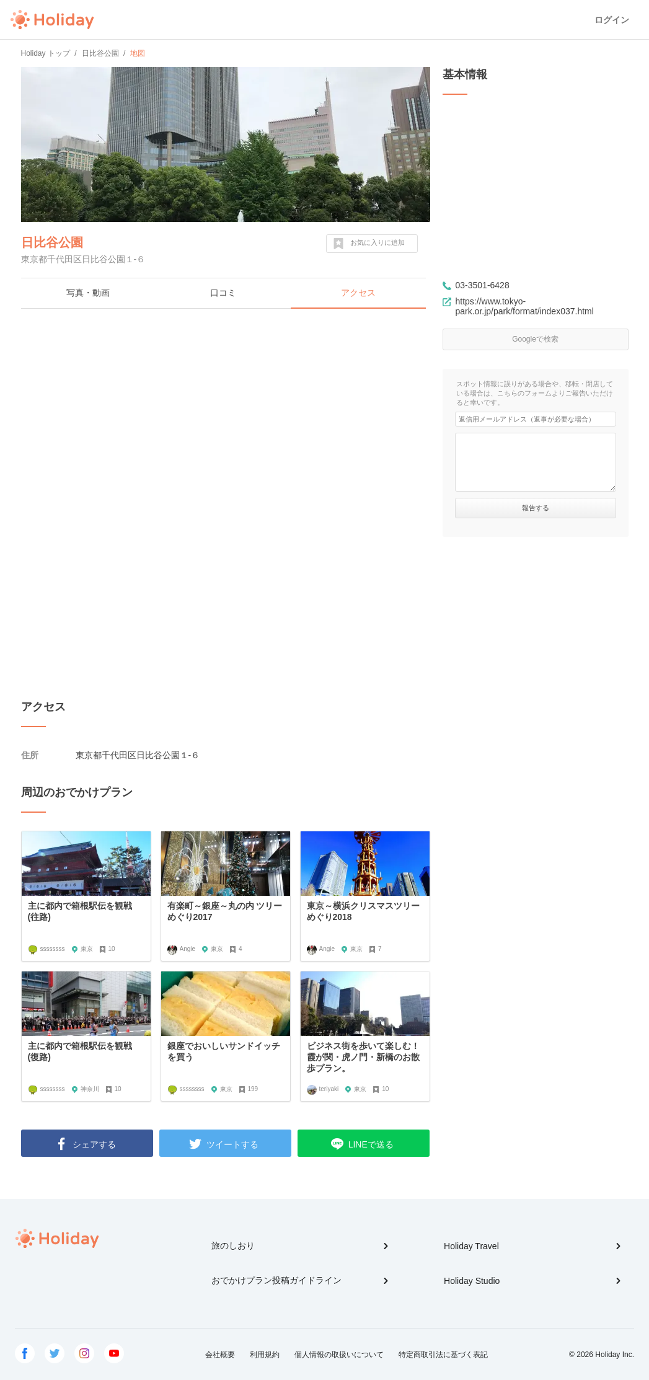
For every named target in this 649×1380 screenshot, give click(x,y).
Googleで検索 (535, 339)
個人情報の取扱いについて (339, 1354)
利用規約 (265, 1354)
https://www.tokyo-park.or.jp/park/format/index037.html (525, 306)
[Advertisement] (225, 408)
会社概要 (220, 1354)
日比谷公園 (52, 242)
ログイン (611, 20)
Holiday (52, 20)
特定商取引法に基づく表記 (443, 1354)
